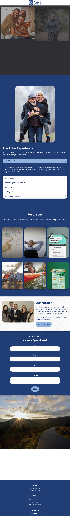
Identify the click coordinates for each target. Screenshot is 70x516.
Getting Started (10, 192)
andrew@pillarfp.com (35, 513)
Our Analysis (9, 178)
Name (35, 345)
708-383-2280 (37, 488)
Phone (35, 365)
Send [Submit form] (35, 389)
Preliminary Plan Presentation (15, 183)
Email (35, 355)
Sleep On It (8, 187)
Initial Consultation (11, 161)
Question (35, 375)
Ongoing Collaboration (12, 196)
